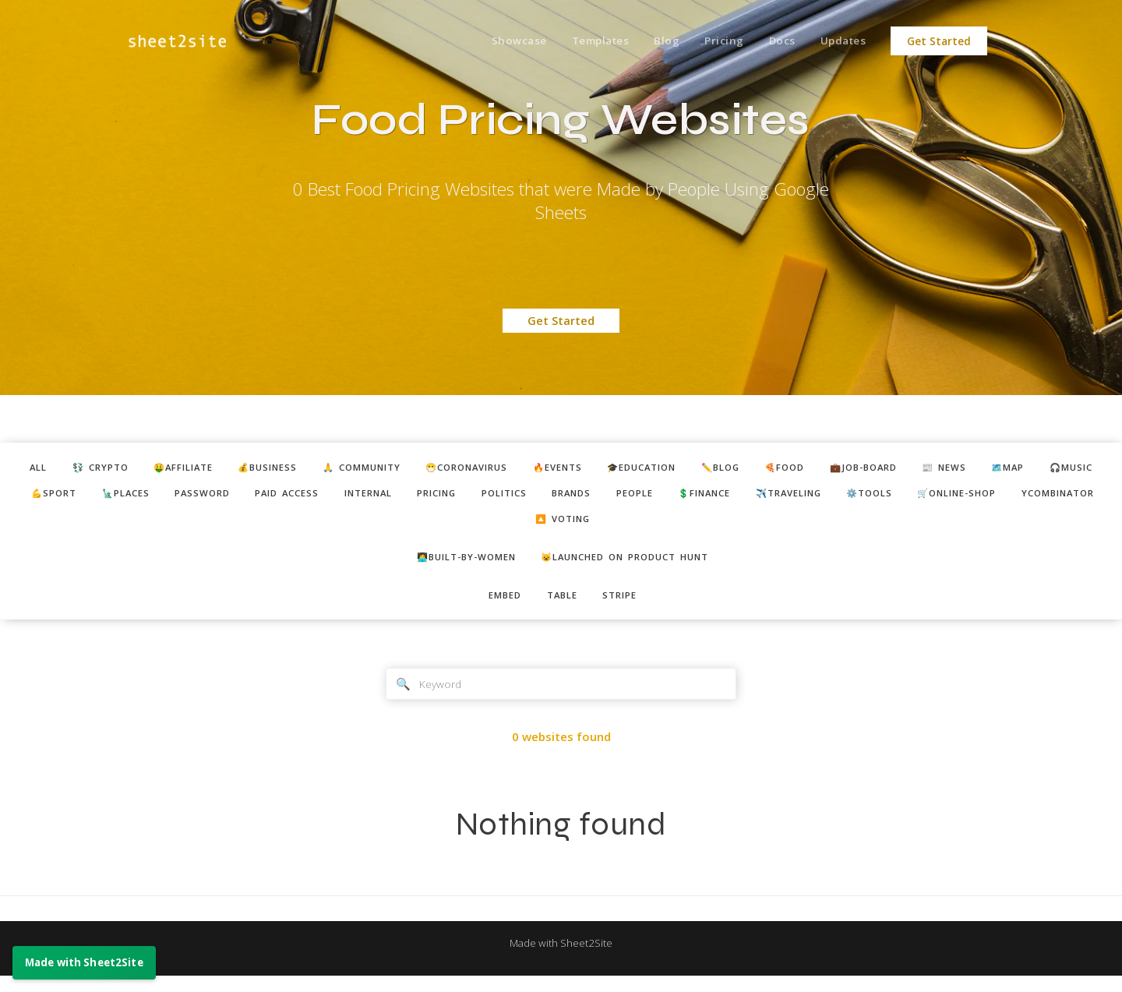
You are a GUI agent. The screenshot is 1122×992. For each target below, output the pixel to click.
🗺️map (67, 496)
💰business (303, 468)
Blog (653, 41)
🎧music (139, 496)
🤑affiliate (208, 468)
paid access (473, 496)
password (380, 496)
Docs (775, 41)
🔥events (628, 468)
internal (563, 496)
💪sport (216, 496)
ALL (46, 468)
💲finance (942, 496)
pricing (642, 496)
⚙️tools (404, 525)
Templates (583, 41)
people (863, 496)
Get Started (939, 41)
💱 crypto (115, 468)
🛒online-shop (502, 525)
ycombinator (616, 525)
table (562, 606)
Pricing (714, 41)
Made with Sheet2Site (561, 958)
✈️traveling (1038, 496)
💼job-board (970, 468)
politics (718, 496)
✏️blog (811, 468)
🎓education (723, 468)
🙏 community (408, 468)
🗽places (295, 496)
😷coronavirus (527, 468)
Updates (841, 41)
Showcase (498, 41)
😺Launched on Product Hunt (633, 566)
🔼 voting (716, 525)
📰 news (1060, 468)
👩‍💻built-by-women (454, 566)
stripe (627, 606)
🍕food (883, 468)
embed (498, 606)
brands (793, 496)
